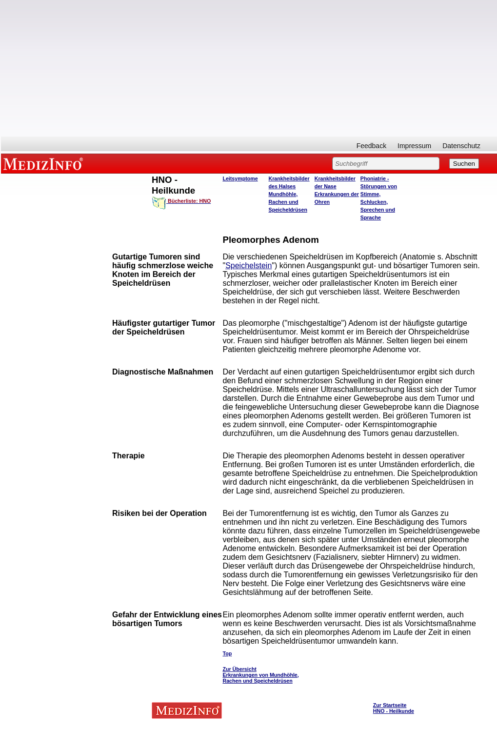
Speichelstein (248, 265)
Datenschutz (461, 146)
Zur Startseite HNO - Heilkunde (393, 708)
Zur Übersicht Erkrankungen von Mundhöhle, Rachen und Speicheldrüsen (260, 675)
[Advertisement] (249, 68)
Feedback (371, 146)
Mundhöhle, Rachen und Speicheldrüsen (288, 202)
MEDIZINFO (45, 163)
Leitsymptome (240, 178)
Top (227, 653)
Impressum (414, 146)
